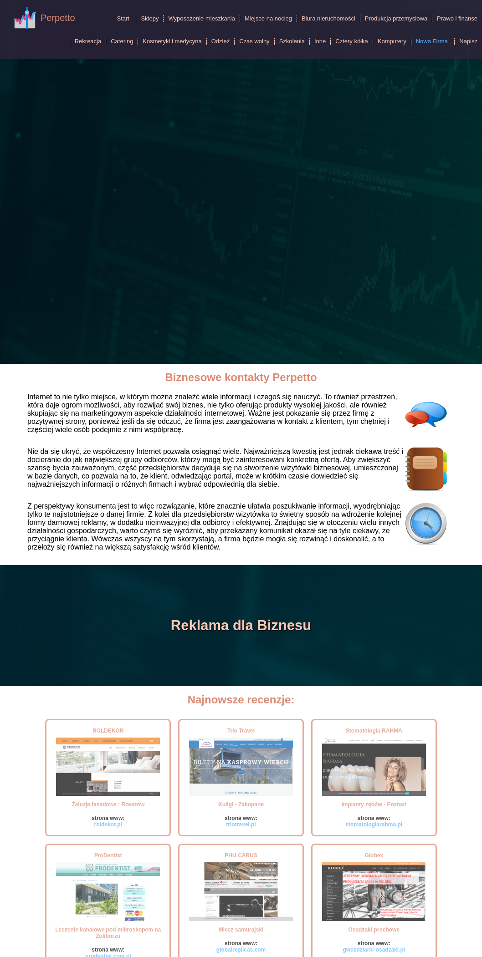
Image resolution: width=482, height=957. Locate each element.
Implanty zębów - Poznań (373, 804)
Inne (320, 41)
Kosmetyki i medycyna (172, 41)
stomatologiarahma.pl (373, 824)
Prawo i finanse (457, 18)
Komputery (392, 41)
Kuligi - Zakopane (241, 804)
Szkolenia (292, 41)
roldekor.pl (108, 824)
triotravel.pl (241, 824)
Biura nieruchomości (328, 18)
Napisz (468, 41)
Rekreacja (88, 41)
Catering (122, 41)
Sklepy (150, 18)
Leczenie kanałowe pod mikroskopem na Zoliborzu (108, 932)
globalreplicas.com (241, 950)
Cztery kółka (351, 41)
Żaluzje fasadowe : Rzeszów (108, 804)
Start (123, 18)
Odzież (220, 41)
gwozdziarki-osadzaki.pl (374, 950)
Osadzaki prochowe (374, 929)
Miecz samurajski (241, 929)
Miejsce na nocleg (268, 18)
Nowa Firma (432, 41)
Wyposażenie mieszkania (201, 18)
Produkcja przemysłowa (396, 18)
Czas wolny (254, 41)
